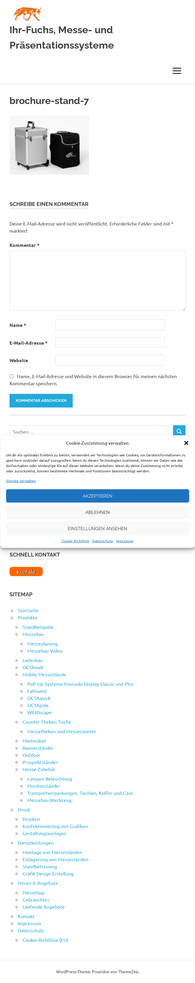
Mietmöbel (34, 741)
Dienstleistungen (36, 842)
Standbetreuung (40, 866)
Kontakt (26, 916)
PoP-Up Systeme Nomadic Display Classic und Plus (80, 684)
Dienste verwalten (21, 480)
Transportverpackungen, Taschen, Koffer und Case (80, 793)
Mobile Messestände (44, 674)
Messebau (33, 634)
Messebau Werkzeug (49, 800)
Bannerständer (38, 748)
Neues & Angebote (38, 883)
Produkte (27, 617)
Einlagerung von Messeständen (55, 859)
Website (18, 360)
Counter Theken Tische (47, 722)
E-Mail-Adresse (28, 343)
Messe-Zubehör (39, 769)
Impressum (125, 540)
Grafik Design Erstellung (48, 873)
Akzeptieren (97, 495)
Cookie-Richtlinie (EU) (45, 940)
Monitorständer (43, 786)
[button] (186, 443)
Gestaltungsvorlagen (44, 833)
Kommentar (24, 245)
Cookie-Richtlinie (75, 540)
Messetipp (34, 892)
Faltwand (36, 691)
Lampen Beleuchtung (49, 778)
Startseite (28, 610)
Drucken (31, 819)
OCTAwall (33, 667)
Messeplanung (42, 643)
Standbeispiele (38, 627)
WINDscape (39, 712)
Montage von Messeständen (52, 852)
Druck (24, 809)
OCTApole (38, 705)
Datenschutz (102, 540)
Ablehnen (97, 512)
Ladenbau (33, 660)
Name (17, 325)
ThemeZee (128, 971)
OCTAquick (38, 698)
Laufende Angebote (44, 907)
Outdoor (31, 755)
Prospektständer (40, 762)
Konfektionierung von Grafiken (55, 826)
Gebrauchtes (36, 899)
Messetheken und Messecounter (61, 731)
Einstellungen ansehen (97, 528)
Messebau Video (44, 650)
